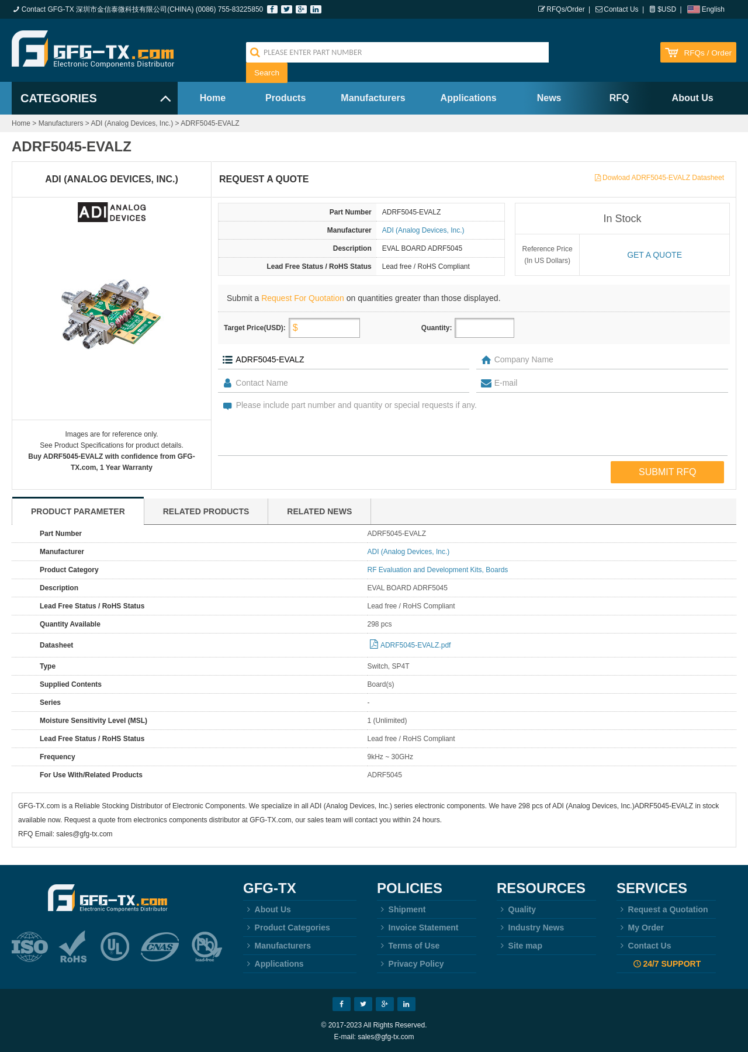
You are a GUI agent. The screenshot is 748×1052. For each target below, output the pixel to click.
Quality (516, 909)
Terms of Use (408, 945)
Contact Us (621, 9)
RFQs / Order (708, 53)
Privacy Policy (410, 963)
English (713, 9)
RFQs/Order (565, 9)
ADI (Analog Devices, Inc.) (132, 123)
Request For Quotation (302, 298)
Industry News (530, 927)
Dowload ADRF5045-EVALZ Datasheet (663, 178)
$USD (666, 9)
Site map (519, 945)
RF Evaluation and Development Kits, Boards (438, 570)
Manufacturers (373, 98)
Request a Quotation (662, 909)
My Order (640, 927)
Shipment (401, 909)
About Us (693, 98)
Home (213, 98)
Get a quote (654, 254)
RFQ (619, 98)
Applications (469, 98)
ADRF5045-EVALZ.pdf (415, 645)
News (549, 98)
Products (285, 98)
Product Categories (286, 927)
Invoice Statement (417, 927)
